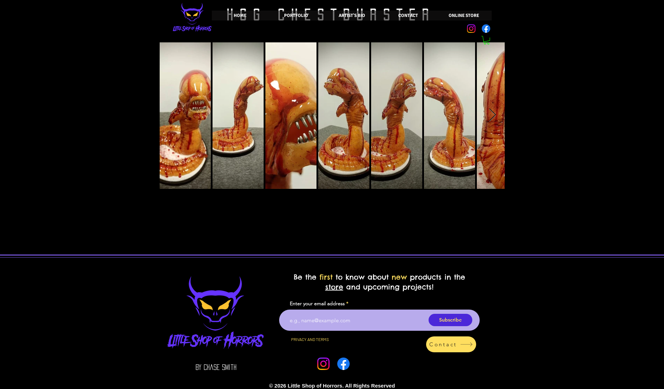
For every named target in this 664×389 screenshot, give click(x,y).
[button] (486, 40)
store (334, 286)
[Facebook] (486, 28)
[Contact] (451, 344)
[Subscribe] (450, 320)
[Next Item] (492, 115)
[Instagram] (471, 28)
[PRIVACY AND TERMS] (309, 339)
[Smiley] (271, 386)
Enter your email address (317, 303)
